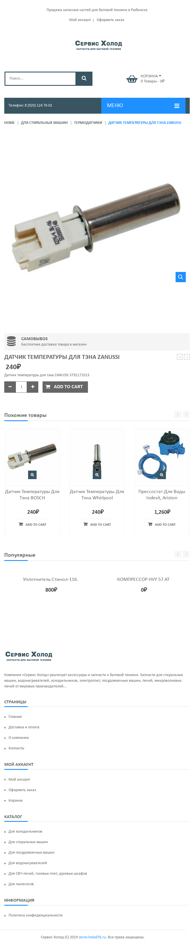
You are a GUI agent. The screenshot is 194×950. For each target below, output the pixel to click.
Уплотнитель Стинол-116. (50, 579)
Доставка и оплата (24, 727)
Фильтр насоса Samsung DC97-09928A (187, 357)
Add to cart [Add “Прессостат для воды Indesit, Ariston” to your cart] (165, 525)
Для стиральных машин (44, 123)
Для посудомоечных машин (31, 853)
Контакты (16, 748)
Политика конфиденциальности (36, 915)
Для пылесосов (21, 884)
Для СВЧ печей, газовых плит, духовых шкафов (48, 874)
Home (9, 123)
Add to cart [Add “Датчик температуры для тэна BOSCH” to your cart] (36, 525)
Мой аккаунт (80, 20)
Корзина (16, 801)
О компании (19, 738)
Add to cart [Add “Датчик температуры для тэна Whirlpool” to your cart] (100, 525)
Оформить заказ (110, 20)
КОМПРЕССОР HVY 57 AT (143, 579)
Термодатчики (88, 123)
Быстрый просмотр (32, 475)
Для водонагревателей (28, 863)
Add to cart (68, 387)
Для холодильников (25, 832)
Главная (15, 717)
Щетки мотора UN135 (180, 357)
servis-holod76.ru (92, 937)
